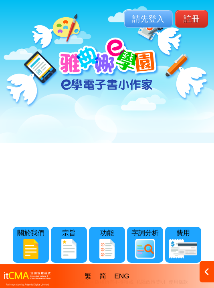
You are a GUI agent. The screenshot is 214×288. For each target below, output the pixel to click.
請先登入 (148, 18)
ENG (121, 276)
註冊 (192, 18)
